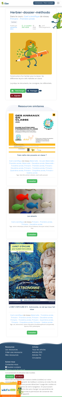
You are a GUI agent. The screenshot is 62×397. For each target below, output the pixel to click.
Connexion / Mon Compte (43, 3)
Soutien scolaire (13, 367)
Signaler (16, 95)
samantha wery (13, 28)
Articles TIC (36, 355)
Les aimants (32, 216)
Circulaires (36, 358)
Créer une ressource (13, 352)
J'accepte (10, 376)
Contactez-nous (11, 364)
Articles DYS (37, 352)
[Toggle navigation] (58, 3)
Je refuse (19, 376)
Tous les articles (39, 349)
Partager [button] (32, 91)
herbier (13, 22)
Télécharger (17, 91)
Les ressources (11, 349)
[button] (40, 90)
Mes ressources (11, 355)
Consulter (32, 181)
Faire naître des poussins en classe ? (32, 155)
